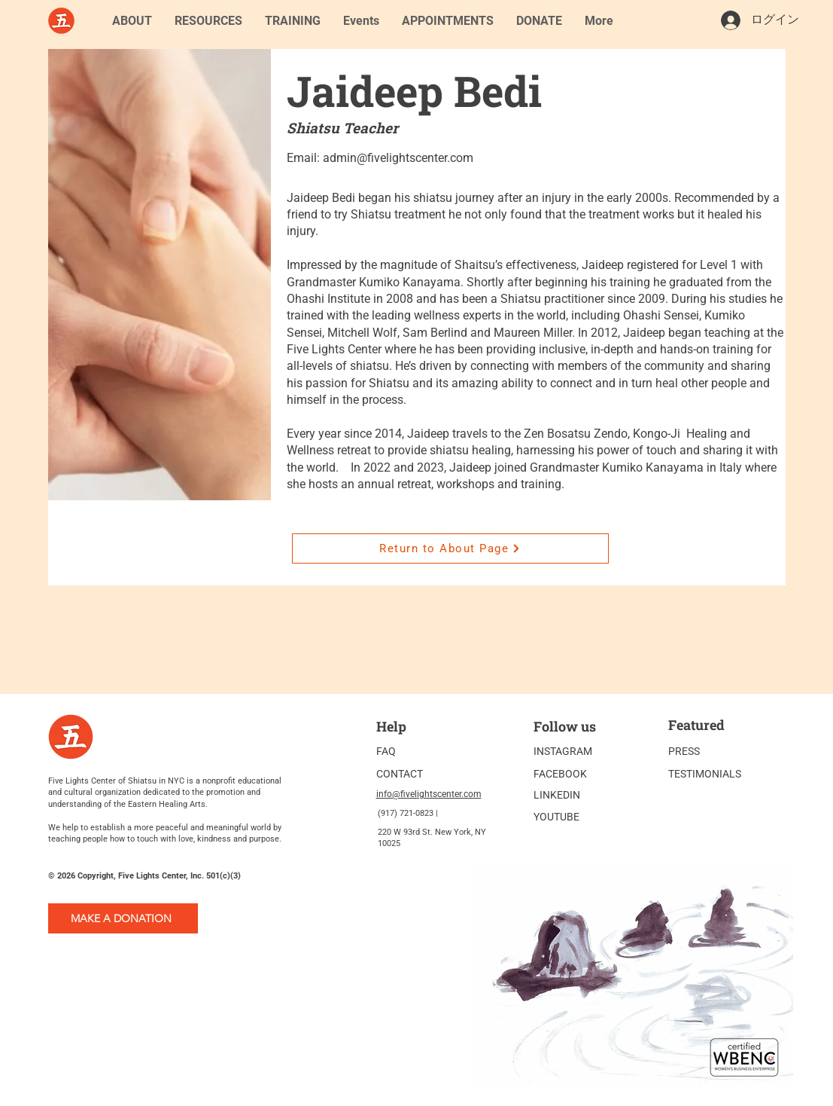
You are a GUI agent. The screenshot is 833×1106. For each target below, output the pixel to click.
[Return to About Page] (450, 548)
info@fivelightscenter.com (429, 794)
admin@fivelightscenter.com (398, 158)
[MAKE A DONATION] (123, 918)
